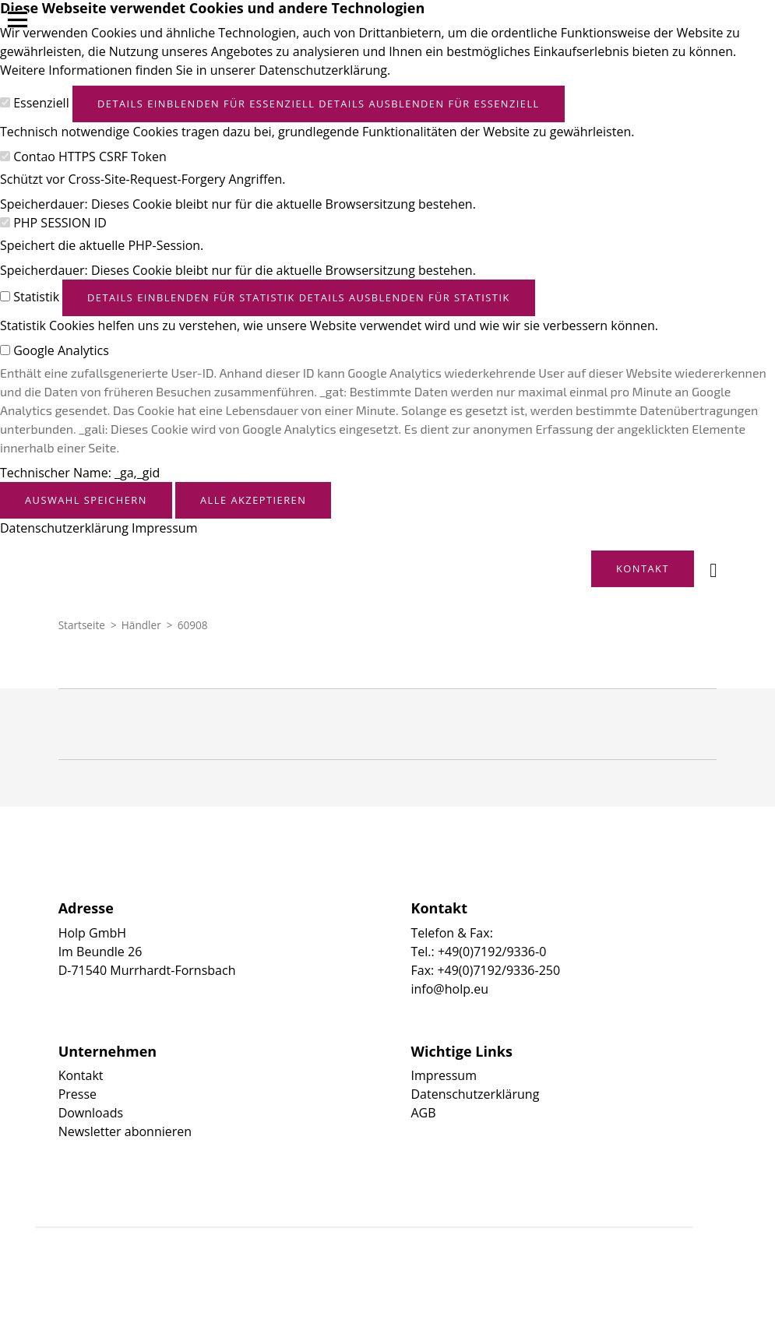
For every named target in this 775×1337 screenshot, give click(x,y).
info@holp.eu (449, 988)
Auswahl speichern (86, 500)
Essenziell (41, 102)
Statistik (36, 296)
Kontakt (81, 1075)
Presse (77, 1094)
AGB (423, 1112)
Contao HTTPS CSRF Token (90, 156)
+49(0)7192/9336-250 (498, 970)
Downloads (90, 1112)
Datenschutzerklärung (64, 528)
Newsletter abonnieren (125, 1131)
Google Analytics (61, 350)
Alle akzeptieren (253, 500)
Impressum (164, 528)
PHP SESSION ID (60, 222)
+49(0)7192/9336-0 (492, 951)
